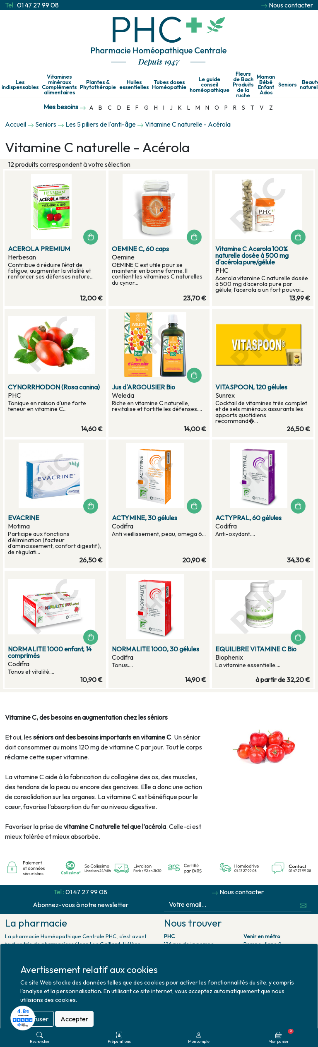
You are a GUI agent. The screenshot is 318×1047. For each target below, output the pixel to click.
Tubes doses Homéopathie (169, 84)
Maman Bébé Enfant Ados (266, 84)
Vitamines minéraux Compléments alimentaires (59, 84)
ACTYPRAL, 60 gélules (248, 518)
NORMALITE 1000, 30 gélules (155, 649)
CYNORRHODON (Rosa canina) (54, 387)
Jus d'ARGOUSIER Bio (143, 387)
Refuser (37, 1019)
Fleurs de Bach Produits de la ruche (243, 84)
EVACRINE (23, 518)
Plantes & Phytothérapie (98, 84)
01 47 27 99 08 (38, 5)
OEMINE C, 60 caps (140, 249)
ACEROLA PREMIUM (39, 249)
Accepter (74, 1019)
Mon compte (199, 1038)
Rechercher (40, 1038)
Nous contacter (291, 5)
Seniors (287, 84)
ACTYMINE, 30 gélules (144, 518)
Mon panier (281, 1036)
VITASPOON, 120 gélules (251, 387)
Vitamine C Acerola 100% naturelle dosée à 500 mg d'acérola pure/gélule (252, 255)
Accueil (15, 124)
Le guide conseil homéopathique (209, 84)
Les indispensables (20, 84)
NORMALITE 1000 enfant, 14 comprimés (50, 652)
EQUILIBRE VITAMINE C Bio (255, 649)
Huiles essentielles (134, 84)
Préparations (119, 1038)
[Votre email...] (229, 904)
